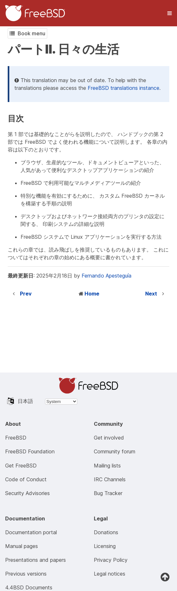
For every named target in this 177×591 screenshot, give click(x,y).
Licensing (105, 546)
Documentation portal (31, 532)
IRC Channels (110, 479)
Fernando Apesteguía (106, 275)
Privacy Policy (111, 560)
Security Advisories (27, 493)
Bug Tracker (108, 493)
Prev (25, 293)
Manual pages (21, 546)
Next (151, 293)
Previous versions (26, 573)
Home (91, 293)
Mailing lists (107, 465)
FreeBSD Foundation (30, 451)
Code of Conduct (26, 479)
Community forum (114, 451)
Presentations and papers (35, 560)
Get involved (109, 437)
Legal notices (109, 573)
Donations (106, 532)
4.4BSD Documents (28, 587)
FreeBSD (15, 437)
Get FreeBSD (21, 465)
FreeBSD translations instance (123, 88)
